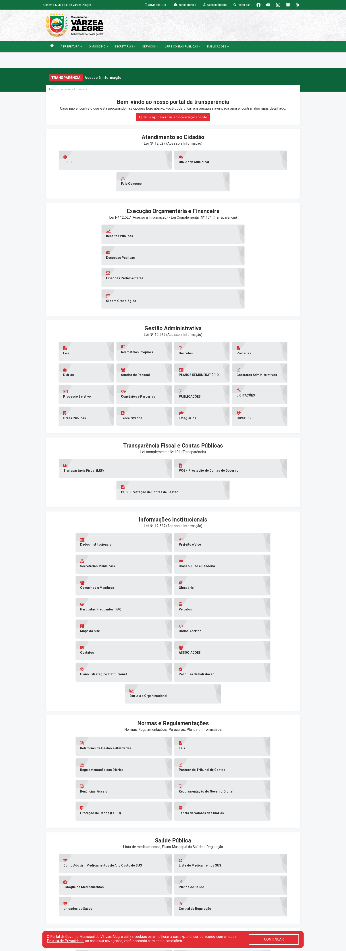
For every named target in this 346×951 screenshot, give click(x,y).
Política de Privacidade (65, 941)
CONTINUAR (274, 939)
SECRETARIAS (125, 46)
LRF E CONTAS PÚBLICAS (182, 46)
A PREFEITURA (71, 46)
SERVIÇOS (150, 46)
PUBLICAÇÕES (218, 46)
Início (52, 89)
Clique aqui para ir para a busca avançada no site (173, 117)
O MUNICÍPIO (98, 46)
